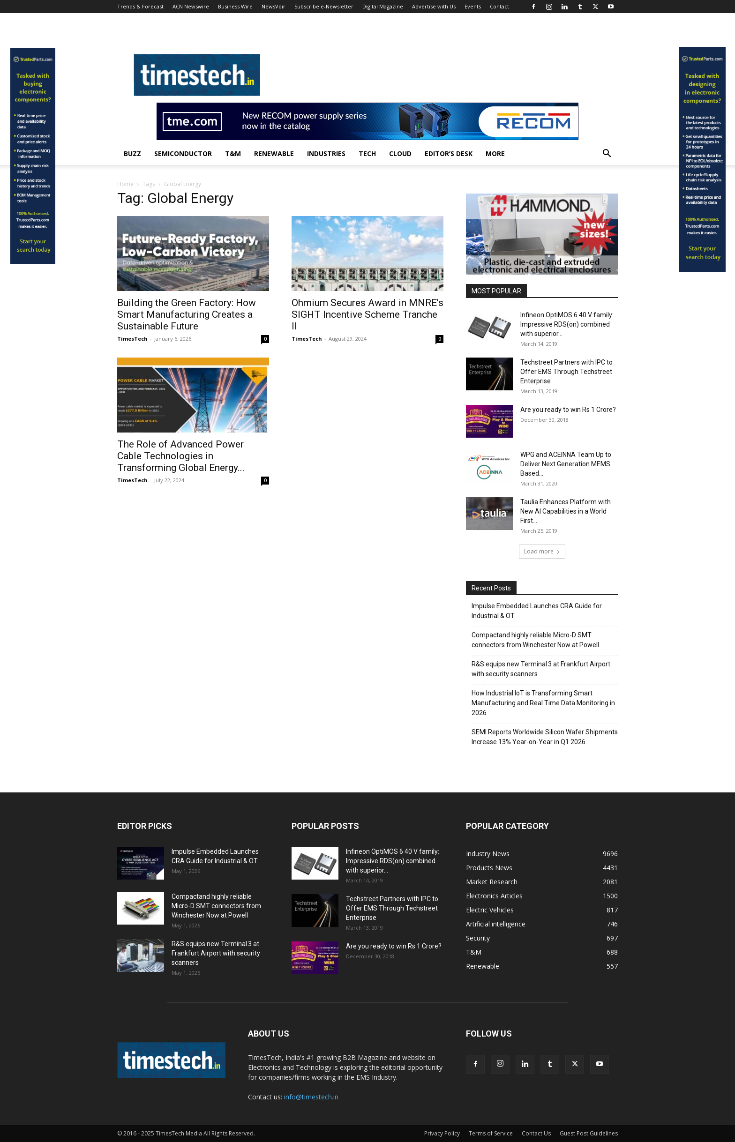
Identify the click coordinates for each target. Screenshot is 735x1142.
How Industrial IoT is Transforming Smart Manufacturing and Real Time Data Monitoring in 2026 (543, 703)
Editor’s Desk (448, 153)
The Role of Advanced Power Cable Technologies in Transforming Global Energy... (181, 456)
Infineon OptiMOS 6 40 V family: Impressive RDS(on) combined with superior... (567, 324)
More (495, 153)
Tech (367, 153)
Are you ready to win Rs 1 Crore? (568, 409)
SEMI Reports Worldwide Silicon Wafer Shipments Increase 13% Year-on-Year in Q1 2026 (545, 737)
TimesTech (132, 338)
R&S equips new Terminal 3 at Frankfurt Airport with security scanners (541, 669)
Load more (542, 551)
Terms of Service (491, 1133)
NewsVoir (273, 6)
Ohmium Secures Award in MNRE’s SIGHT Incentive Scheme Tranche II (367, 314)
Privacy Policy (442, 1133)
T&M (233, 153)
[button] (606, 154)
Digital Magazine (382, 6)
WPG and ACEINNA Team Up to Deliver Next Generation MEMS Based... (565, 464)
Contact (499, 6)
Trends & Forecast (140, 6)
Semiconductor (183, 153)
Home (125, 184)
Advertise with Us (434, 6)
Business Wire (235, 6)
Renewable (274, 153)
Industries (326, 153)
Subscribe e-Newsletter (323, 6)
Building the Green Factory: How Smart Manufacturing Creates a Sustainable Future (186, 314)
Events (473, 6)
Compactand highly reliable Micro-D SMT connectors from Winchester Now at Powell (535, 640)
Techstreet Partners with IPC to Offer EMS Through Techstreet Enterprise (566, 371)
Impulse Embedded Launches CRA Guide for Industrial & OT (537, 611)
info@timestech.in (311, 1096)
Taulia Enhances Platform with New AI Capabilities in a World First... (565, 511)
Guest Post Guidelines (589, 1133)
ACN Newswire (190, 6)
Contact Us (536, 1133)
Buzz (132, 153)
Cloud (400, 153)
